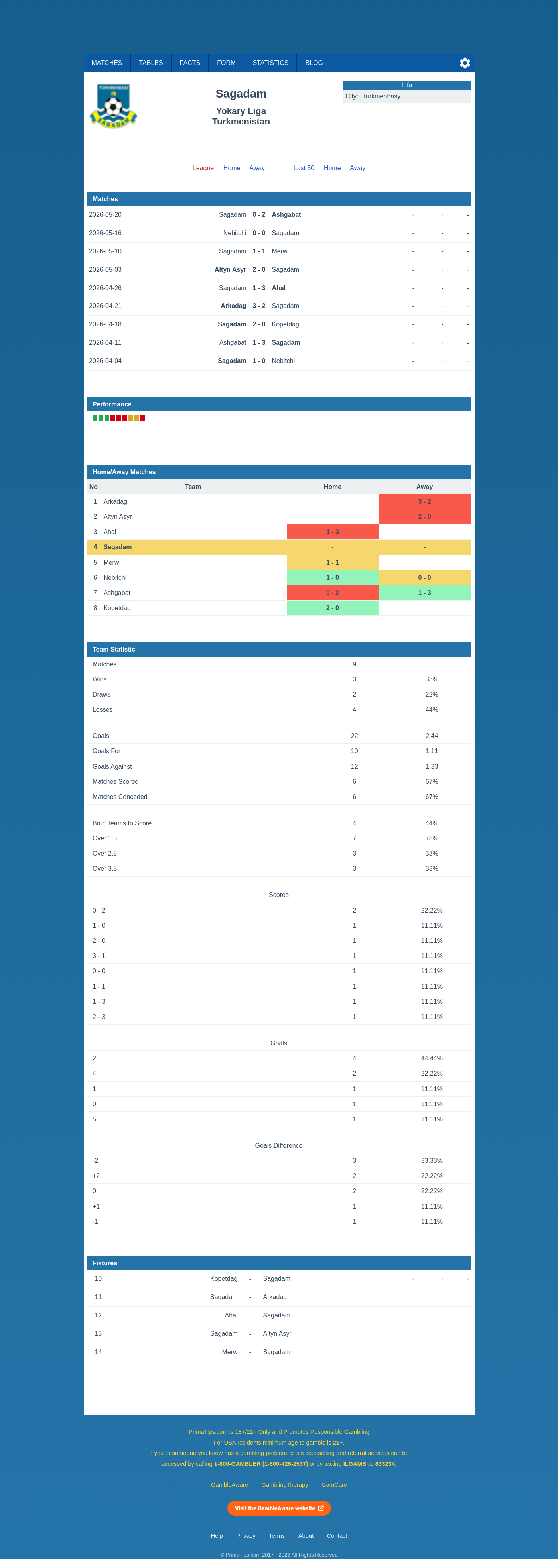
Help (217, 1536)
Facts (190, 62)
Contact (337, 1536)
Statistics (270, 62)
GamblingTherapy (285, 1485)
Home (232, 168)
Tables (151, 62)
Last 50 (304, 168)
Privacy (245, 1536)
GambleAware (229, 1485)
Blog (314, 62)
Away (257, 168)
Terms (277, 1536)
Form (226, 62)
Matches (107, 62)
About (306, 1536)
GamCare (334, 1485)
